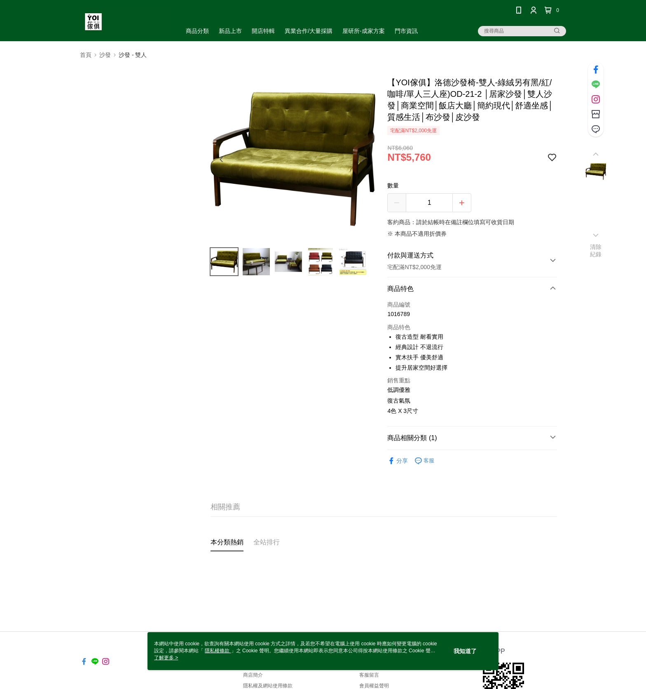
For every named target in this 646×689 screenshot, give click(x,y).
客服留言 (369, 675)
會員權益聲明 (374, 686)
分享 (397, 461)
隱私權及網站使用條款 (268, 686)
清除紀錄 (596, 251)
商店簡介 (253, 675)
